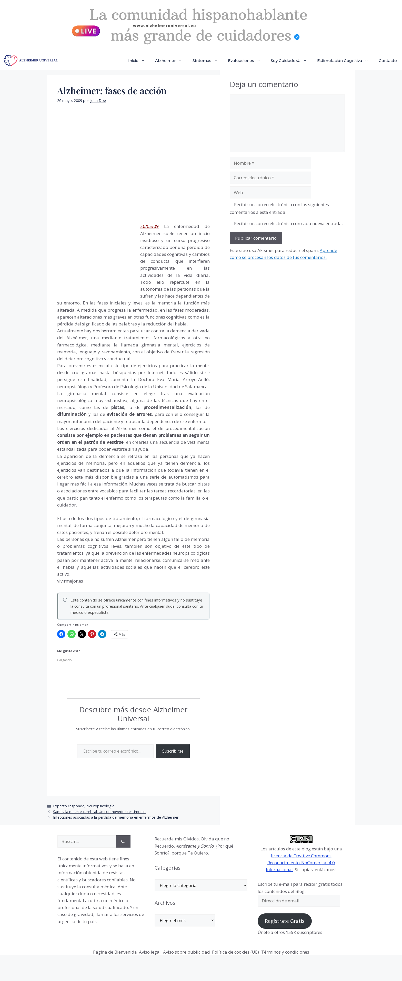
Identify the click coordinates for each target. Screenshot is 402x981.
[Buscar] (123, 841)
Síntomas (208, 60)
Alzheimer (171, 60)
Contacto (388, 60)
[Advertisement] (95, 257)
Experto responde (68, 806)
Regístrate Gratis (284, 921)
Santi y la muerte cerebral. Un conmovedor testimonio (99, 811)
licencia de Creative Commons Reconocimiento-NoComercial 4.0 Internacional (300, 862)
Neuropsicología (100, 806)
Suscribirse (173, 751)
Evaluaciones (247, 60)
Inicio (139, 60)
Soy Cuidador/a (291, 60)
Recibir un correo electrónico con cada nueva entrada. (288, 223)
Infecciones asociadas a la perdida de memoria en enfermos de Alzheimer (116, 817)
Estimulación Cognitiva (345, 60)
